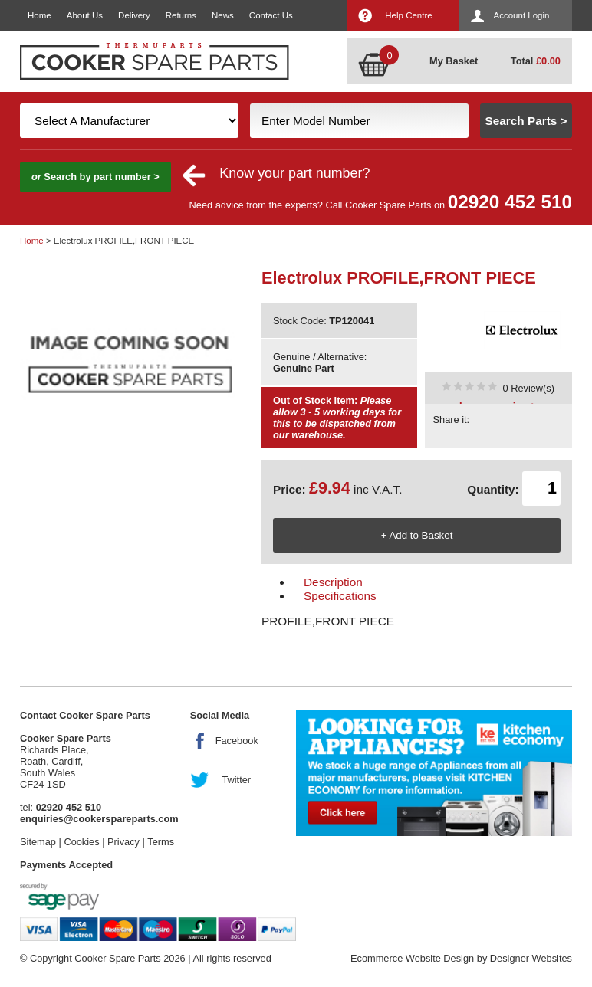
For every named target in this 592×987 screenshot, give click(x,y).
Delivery (134, 15)
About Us (85, 15)
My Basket (453, 61)
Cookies (81, 842)
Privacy (123, 842)
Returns (181, 15)
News (223, 15)
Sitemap (38, 842)
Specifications (340, 595)
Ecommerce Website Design (412, 958)
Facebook (236, 740)
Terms (160, 842)
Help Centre (408, 15)
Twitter (236, 779)
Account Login (522, 15)
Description (333, 582)
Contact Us (271, 15)
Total (536, 61)
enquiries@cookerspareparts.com (99, 819)
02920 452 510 (510, 202)
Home (39, 15)
